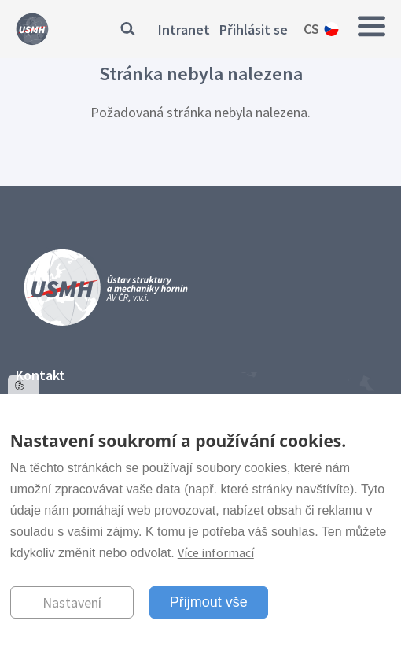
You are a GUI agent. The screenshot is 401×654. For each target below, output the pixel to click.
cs (311, 29)
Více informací (216, 552)
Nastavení (71, 602)
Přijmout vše (209, 602)
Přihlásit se (253, 29)
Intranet (184, 29)
